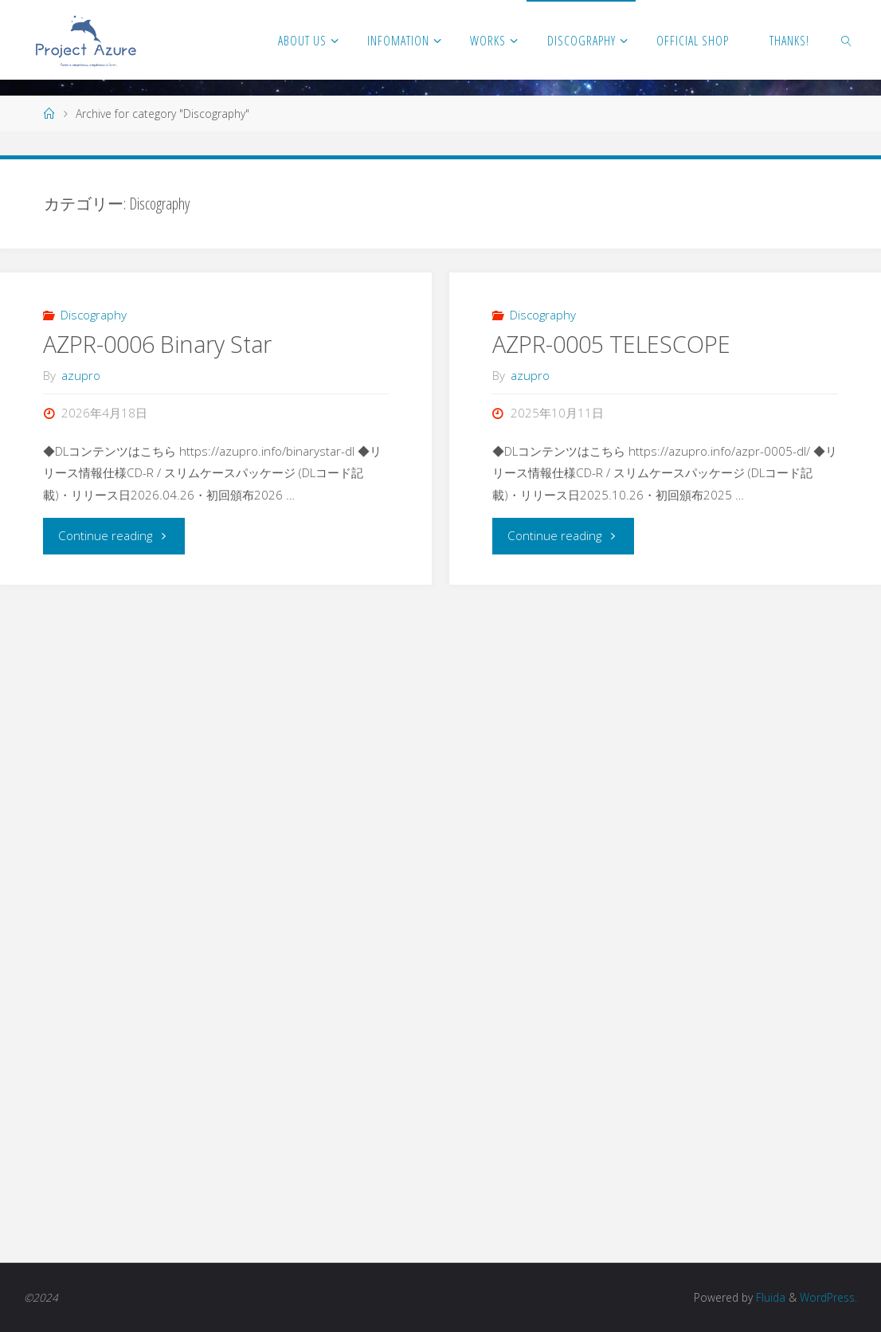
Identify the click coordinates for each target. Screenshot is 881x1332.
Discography (94, 315)
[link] (846, 40)
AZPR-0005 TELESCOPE (611, 344)
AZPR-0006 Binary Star (157, 344)
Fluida (769, 1297)
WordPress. (828, 1297)
